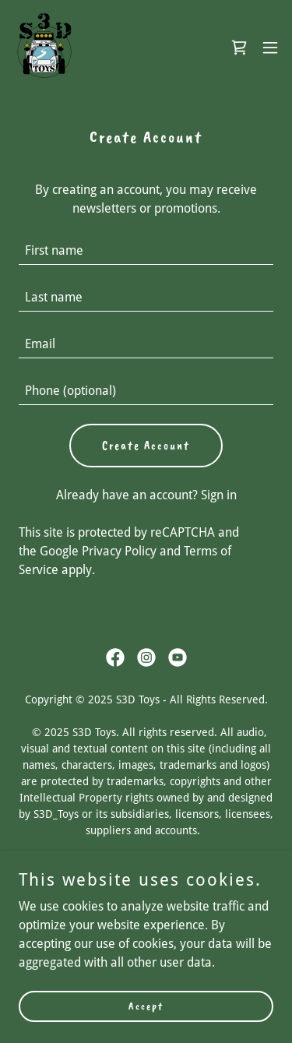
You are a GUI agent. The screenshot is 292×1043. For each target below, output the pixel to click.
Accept (146, 1006)
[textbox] (146, 251)
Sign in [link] (219, 495)
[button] (270, 47)
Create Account (146, 445)
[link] (43, 47)
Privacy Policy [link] (119, 551)
